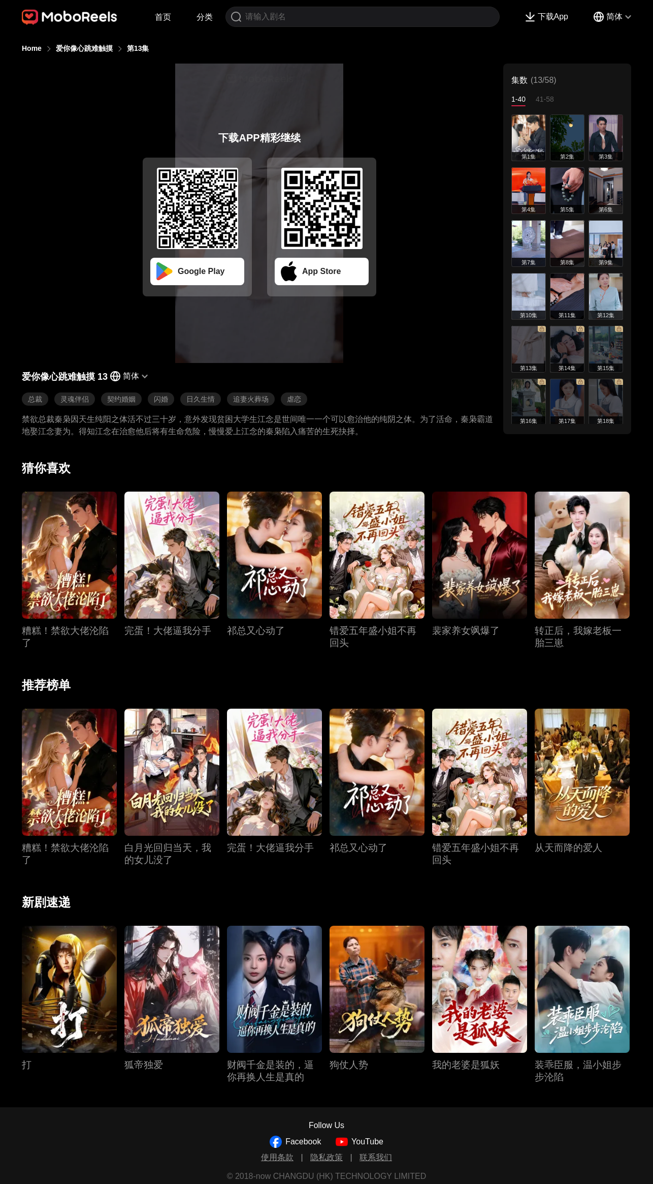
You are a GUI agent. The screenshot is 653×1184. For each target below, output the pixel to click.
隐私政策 (326, 1157)
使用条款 (277, 1157)
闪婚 (161, 399)
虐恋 (294, 399)
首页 (163, 17)
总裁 (35, 399)
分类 (205, 17)
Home (32, 48)
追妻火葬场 (251, 399)
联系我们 (376, 1157)
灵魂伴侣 (74, 399)
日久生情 (200, 399)
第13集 (138, 48)
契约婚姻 (121, 399)
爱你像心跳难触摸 (84, 48)
